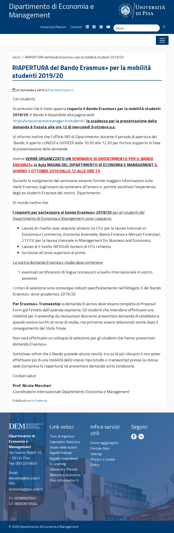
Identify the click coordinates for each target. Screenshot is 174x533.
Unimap (96, 453)
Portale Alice (100, 448)
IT (164, 26)
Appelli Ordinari (61, 452)
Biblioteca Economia (65, 475)
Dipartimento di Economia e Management (51, 10)
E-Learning (58, 463)
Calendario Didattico (65, 441)
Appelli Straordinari (64, 458)
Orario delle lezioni (63, 447)
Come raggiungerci (104, 442)
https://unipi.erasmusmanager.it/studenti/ (49, 121)
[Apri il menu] (162, 40)
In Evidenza (39, 400)
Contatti (76, 26)
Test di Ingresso (62, 436)
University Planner (53, 26)
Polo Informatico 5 (60, 90)
